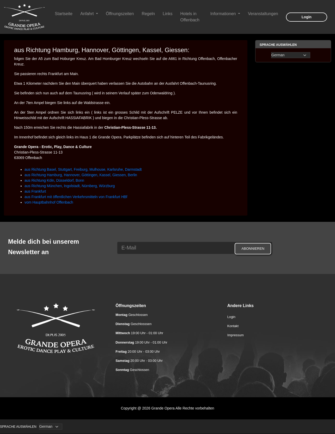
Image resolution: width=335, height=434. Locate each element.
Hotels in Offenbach (189, 16)
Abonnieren (252, 248)
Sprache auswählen (18, 427)
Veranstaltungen (263, 13)
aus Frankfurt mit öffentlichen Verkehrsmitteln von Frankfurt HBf (76, 197)
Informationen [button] (223, 13)
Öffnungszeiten (120, 13)
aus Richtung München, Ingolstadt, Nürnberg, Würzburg (70, 186)
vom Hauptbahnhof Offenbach (49, 202)
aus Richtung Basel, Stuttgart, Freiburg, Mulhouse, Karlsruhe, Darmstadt (83, 169)
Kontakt (233, 326)
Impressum (235, 335)
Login (307, 17)
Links (167, 13)
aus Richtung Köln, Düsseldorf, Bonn (54, 180)
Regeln (148, 13)
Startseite (63, 13)
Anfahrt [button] (87, 13)
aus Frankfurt (35, 191)
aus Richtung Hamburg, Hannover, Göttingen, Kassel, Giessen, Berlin (81, 175)
